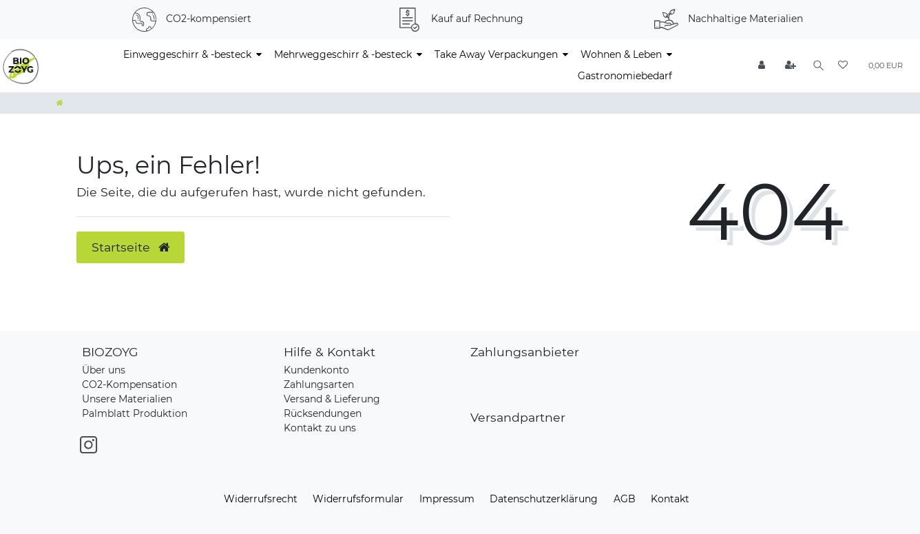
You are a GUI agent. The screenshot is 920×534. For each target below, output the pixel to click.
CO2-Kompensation (129, 384)
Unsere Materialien (127, 399)
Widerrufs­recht (260, 499)
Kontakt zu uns (320, 428)
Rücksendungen (323, 413)
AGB (625, 499)
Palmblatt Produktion (134, 413)
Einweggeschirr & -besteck (187, 54)
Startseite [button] (130, 247)
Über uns (103, 370)
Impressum (446, 499)
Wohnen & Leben (621, 54)
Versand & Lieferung (332, 399)
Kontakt (670, 499)
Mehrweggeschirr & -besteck (343, 54)
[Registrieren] (788, 65)
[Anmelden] (760, 65)
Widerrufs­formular (358, 499)
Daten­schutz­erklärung (544, 499)
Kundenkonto (316, 370)
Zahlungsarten (319, 384)
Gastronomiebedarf (625, 76)
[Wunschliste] (842, 65)
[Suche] (816, 65)
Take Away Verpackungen (496, 54)
